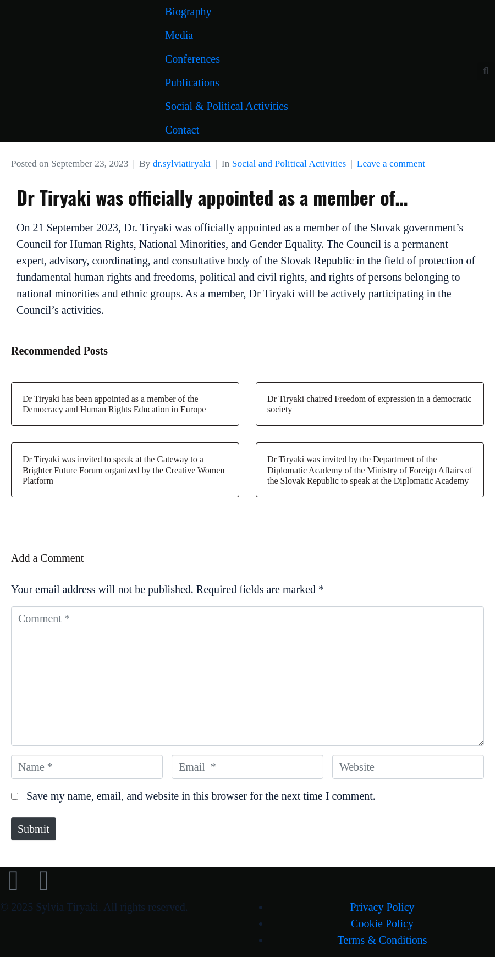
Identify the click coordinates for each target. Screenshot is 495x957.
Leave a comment (391, 163)
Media (179, 35)
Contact (182, 130)
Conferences (192, 59)
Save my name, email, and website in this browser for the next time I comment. (201, 796)
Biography (188, 11)
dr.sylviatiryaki (182, 163)
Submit (34, 829)
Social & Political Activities (226, 106)
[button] (486, 71)
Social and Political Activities (289, 163)
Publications (192, 82)
